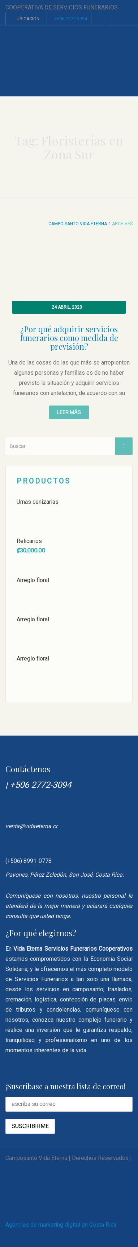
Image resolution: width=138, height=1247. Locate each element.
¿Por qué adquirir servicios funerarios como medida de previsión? (69, 338)
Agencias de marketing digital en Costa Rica (60, 1224)
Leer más (69, 412)
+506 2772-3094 (71, 18)
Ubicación (26, 18)
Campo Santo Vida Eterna (77, 223)
